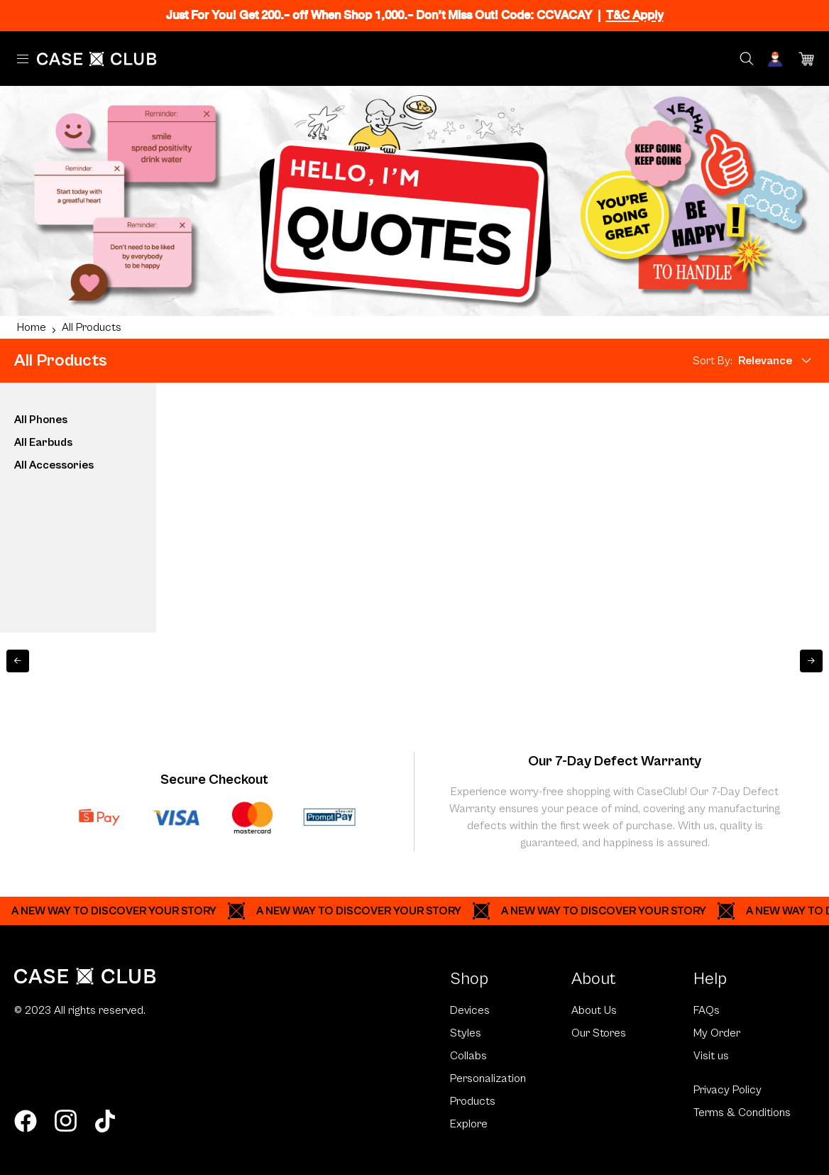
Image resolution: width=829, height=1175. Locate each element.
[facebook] (25, 1121)
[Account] (776, 58)
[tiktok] (105, 1121)
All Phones (40, 419)
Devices (470, 1010)
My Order (716, 1033)
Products (472, 1101)
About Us (594, 1010)
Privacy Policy (727, 1089)
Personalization (488, 1078)
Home (31, 327)
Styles (465, 1033)
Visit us (711, 1055)
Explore (469, 1123)
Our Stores (598, 1033)
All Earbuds (43, 442)
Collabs (468, 1055)
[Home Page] (97, 59)
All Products (91, 327)
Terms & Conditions (742, 1112)
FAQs (706, 1010)
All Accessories (54, 465)
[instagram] (65, 1121)
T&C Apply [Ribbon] (635, 15)
